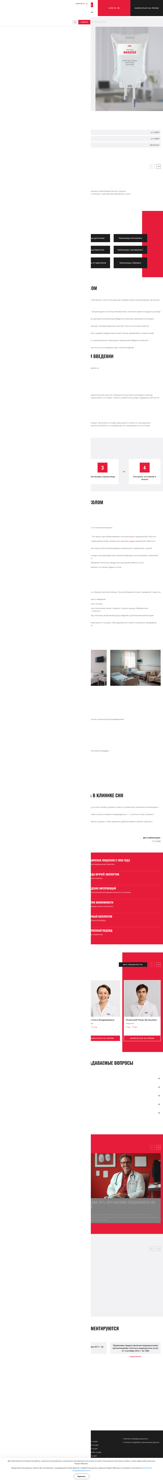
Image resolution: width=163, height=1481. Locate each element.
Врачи (30, 13)
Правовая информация (55, 1456)
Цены (90, 13)
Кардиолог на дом (91, 1445)
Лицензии (49, 1441)
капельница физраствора (61, 527)
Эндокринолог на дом (92, 1452)
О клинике (7, 13)
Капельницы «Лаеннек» (130, 263)
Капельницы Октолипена (130, 238)
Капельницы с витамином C (130, 250)
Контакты (71, 13)
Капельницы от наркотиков (93, 263)
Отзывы (50, 13)
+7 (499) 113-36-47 (46, 6)
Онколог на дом (90, 1456)
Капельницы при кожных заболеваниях (19, 262)
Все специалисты (133, 964)
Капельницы (46, 22)
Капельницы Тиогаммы (19, 238)
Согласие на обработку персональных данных (141, 1442)
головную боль (59, 314)
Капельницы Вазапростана (56, 263)
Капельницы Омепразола (56, 250)
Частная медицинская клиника (19, 22)
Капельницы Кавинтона (93, 250)
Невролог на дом (90, 1449)
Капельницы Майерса (56, 238)
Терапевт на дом (90, 1441)
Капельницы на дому (67, 22)
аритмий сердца (128, 541)
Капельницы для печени (93, 238)
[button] (152, 166)
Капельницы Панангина (19, 250)
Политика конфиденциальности (135, 1439)
